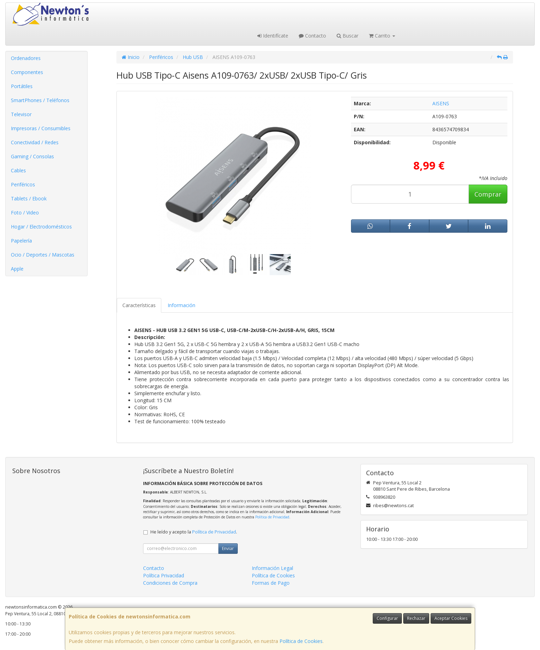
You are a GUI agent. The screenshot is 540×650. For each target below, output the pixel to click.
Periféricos (23, 184)
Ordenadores (26, 58)
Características (139, 305)
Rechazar (416, 618)
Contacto (312, 35)
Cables (18, 170)
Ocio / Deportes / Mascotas (42, 254)
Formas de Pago (271, 582)
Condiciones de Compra (170, 582)
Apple (17, 268)
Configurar (387, 618)
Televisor (21, 114)
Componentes (27, 72)
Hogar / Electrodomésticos (41, 226)
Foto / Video (25, 212)
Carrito (382, 35)
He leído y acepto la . (193, 532)
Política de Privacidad (272, 517)
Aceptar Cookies (450, 618)
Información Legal (272, 568)
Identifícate (272, 35)
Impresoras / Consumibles (40, 128)
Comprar (487, 194)
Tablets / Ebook (29, 198)
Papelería (21, 240)
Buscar (347, 35)
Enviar (228, 548)
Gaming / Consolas (32, 156)
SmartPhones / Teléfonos (40, 100)
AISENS (440, 103)
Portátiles (22, 86)
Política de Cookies (301, 641)
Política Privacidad (163, 575)
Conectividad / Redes (35, 142)
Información (181, 305)
